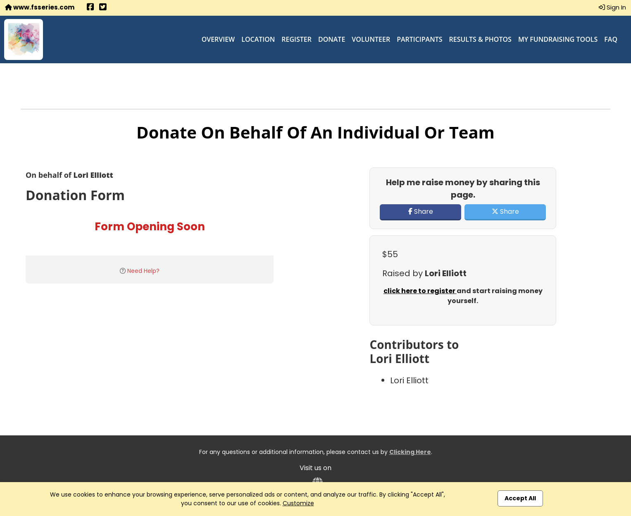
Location (258, 39)
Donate (331, 39)
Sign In (612, 7)
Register (296, 39)
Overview (218, 39)
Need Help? (143, 271)
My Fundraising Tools (558, 39)
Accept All (520, 498)
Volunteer (371, 39)
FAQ (610, 39)
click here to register (420, 291)
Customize (298, 503)
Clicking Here (410, 452)
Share (420, 211)
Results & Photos (480, 39)
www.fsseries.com (39, 7)
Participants (419, 39)
